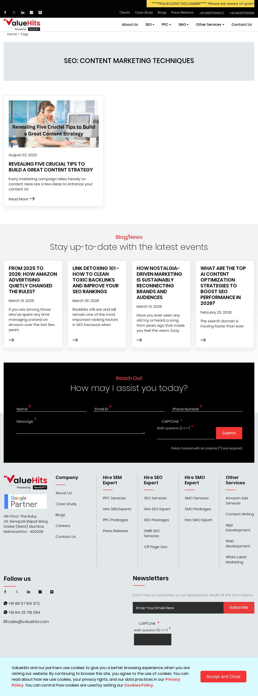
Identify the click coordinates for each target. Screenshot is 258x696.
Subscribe (239, 607)
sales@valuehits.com (28, 621)
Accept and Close (223, 676)
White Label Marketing (236, 559)
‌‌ (211, 13)
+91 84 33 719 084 (24, 612)
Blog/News (129, 237)
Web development (238, 543)
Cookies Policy (138, 685)
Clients (124, 12)
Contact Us (242, 24)
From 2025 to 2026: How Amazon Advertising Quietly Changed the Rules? (33, 280)
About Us (130, 24)
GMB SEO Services (152, 533)
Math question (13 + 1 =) (151, 630)
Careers (63, 525)
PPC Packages (115, 519)
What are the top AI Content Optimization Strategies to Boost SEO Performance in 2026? (223, 286)
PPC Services (114, 498)
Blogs (162, 12)
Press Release (182, 12)
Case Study (144, 12)
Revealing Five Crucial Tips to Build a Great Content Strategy (51, 167)
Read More (21, 199)
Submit (229, 433)
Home (12, 34)
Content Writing (240, 514)
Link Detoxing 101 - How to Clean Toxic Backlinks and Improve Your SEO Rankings (96, 280)
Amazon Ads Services (237, 500)
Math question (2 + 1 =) (173, 428)
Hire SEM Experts (117, 508)
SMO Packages (198, 508)
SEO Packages (156, 519)
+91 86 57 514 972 (24, 603)
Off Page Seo (155, 546)
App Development (238, 527)
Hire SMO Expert (198, 519)
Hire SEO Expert (157, 508)
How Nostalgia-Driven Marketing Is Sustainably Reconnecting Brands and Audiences (159, 283)
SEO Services (155, 498)
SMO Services (197, 498)
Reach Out (129, 378)
